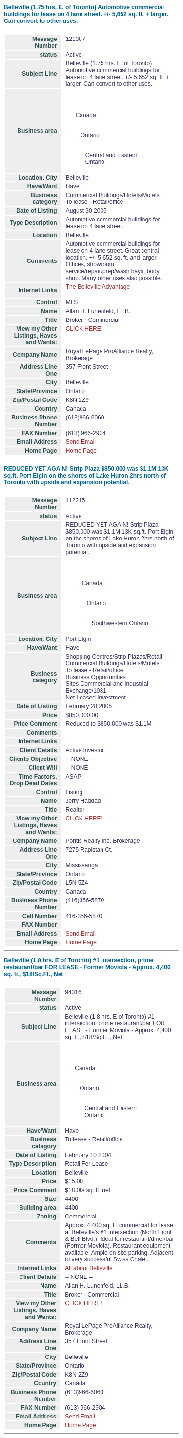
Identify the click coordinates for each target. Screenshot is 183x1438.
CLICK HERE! (84, 328)
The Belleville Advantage (98, 286)
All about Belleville (88, 1268)
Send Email (81, 442)
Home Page (81, 450)
